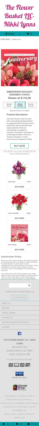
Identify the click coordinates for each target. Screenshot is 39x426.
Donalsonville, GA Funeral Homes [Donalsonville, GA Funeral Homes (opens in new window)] (19, 396)
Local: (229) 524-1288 (19, 354)
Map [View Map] (19, 424)
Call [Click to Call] (6, 424)
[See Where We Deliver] (19, 297)
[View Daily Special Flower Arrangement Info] (19, 232)
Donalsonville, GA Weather (15, 407)
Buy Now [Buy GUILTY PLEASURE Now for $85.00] (19, 218)
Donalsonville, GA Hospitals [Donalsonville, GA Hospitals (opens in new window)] (19, 400)
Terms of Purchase (26, 414)
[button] (19, 374)
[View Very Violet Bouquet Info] (19, 170)
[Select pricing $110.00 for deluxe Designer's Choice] (20, 105)
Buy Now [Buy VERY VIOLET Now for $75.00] (19, 186)
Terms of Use (19, 418)
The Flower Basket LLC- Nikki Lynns (19, 15)
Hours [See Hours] (32, 424)
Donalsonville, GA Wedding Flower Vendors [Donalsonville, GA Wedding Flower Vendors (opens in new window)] (19, 403)
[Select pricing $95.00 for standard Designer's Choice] (9, 105)
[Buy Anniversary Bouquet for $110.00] (19, 145)
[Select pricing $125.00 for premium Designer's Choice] (30, 105)
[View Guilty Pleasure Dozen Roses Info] (19, 201)
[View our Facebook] (19, 334)
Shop (9, 33)
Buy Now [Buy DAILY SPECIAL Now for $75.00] (19, 249)
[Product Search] (20, 285)
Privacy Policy (10, 414)
